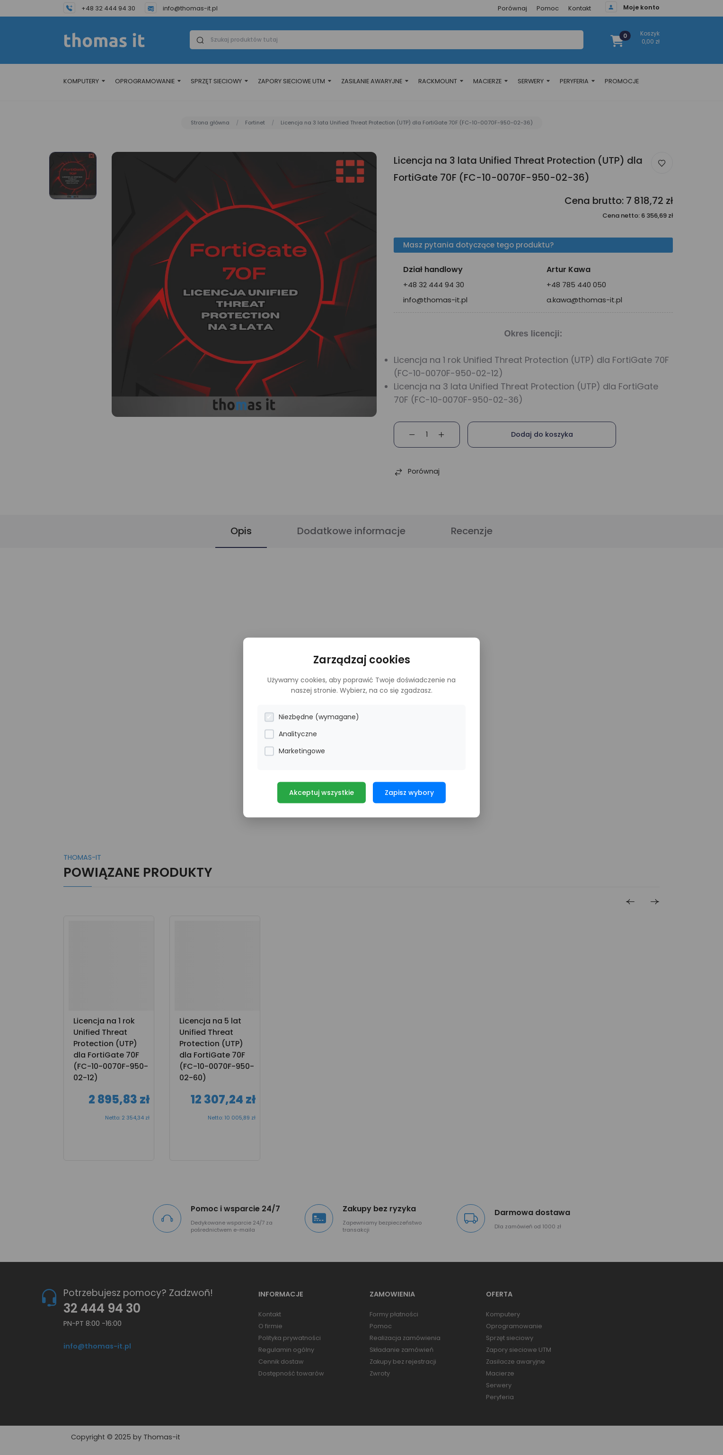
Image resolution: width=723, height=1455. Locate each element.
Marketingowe (295, 751)
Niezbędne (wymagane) (312, 717)
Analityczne (291, 734)
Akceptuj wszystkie (321, 792)
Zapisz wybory (409, 792)
